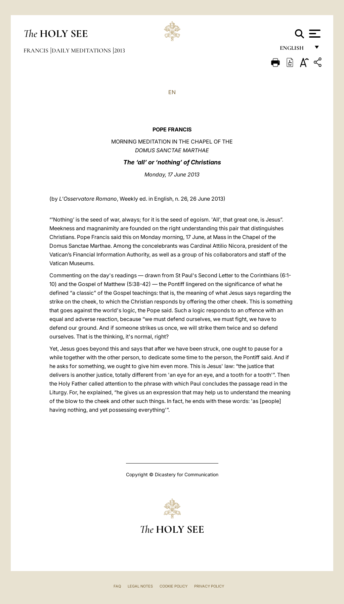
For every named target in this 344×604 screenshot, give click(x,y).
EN (172, 92)
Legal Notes (140, 586)
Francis (37, 50)
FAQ (117, 586)
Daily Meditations (82, 50)
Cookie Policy (173, 586)
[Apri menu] (313, 33)
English (294, 49)
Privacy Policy (209, 586)
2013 (119, 50)
